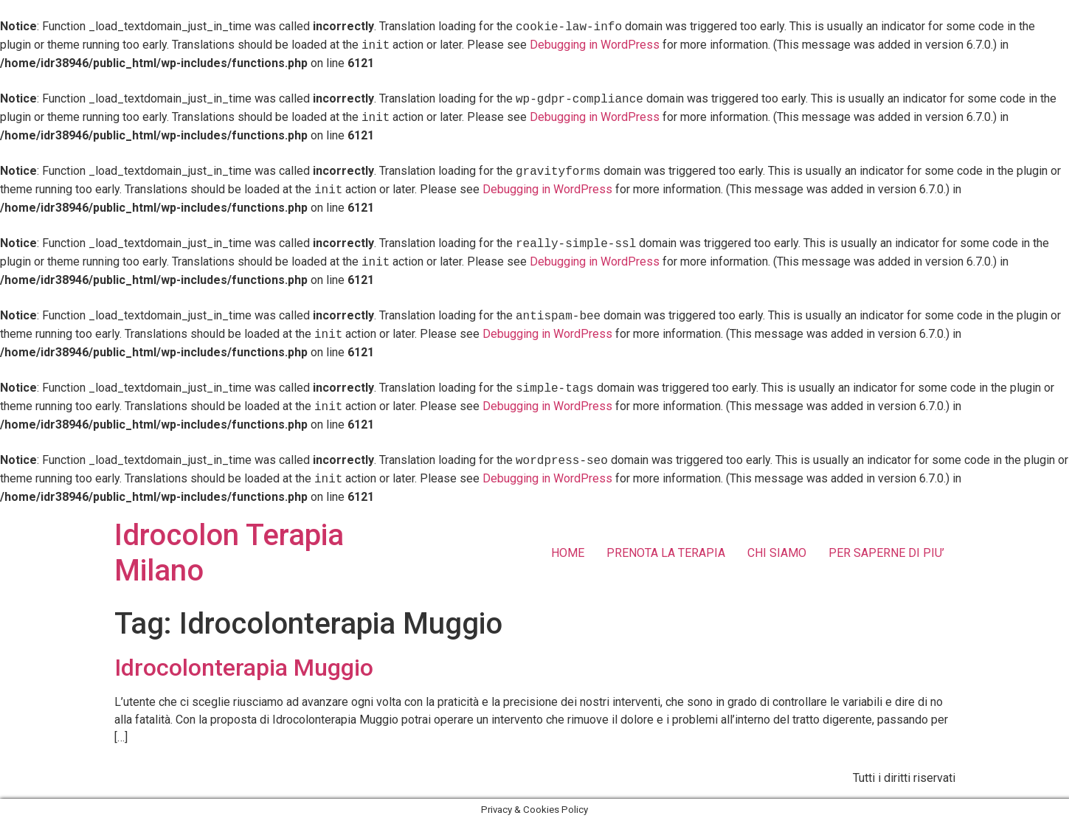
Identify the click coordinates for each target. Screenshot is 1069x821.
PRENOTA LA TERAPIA (665, 553)
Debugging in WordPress (561, 45)
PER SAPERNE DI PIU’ (886, 553)
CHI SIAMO (776, 553)
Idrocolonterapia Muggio (243, 668)
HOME (567, 553)
